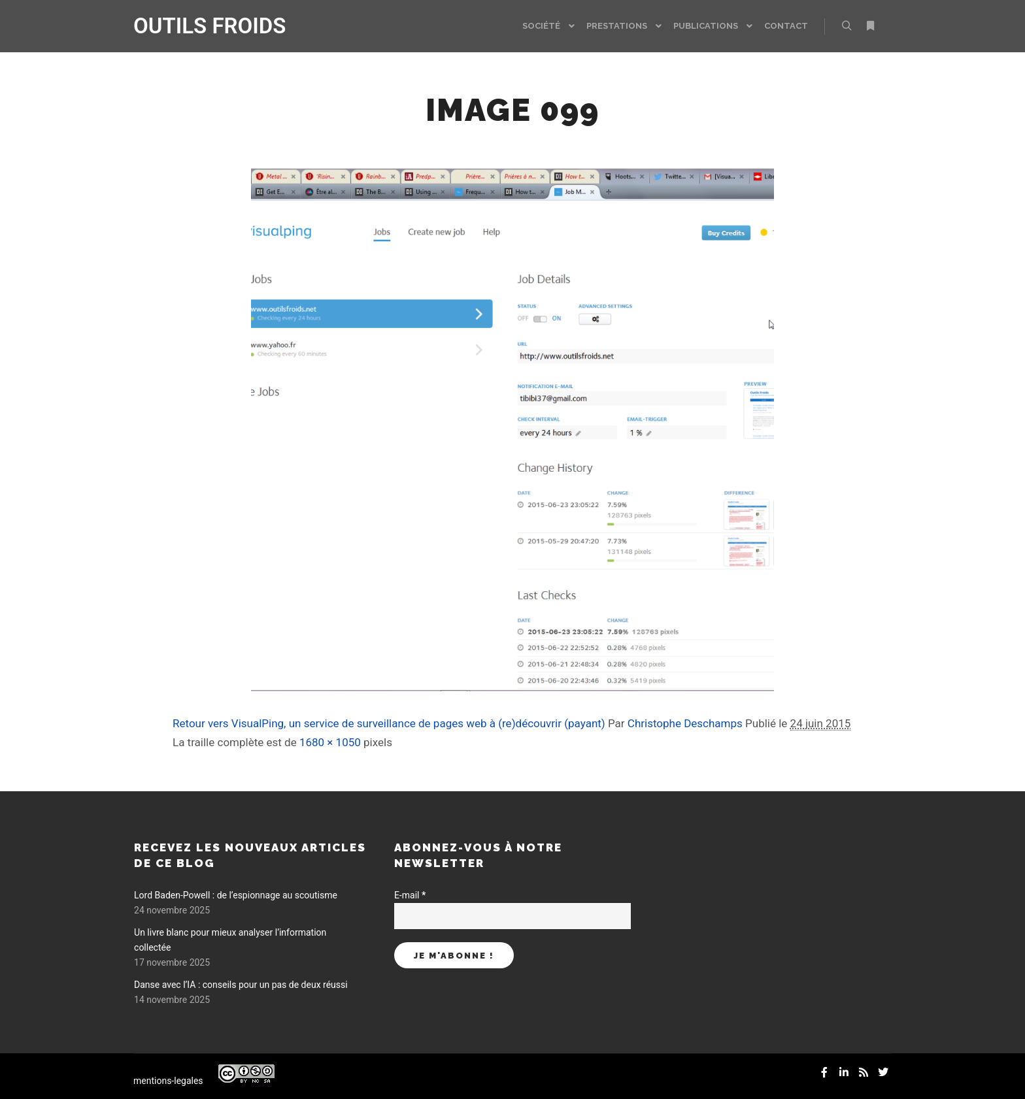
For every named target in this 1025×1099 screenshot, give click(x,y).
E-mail (410, 895)
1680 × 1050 (330, 742)
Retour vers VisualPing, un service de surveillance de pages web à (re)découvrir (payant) (389, 723)
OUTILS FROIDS (198, 26)
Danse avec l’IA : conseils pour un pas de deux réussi (241, 984)
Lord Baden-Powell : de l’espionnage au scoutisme (235, 895)
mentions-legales (168, 1080)
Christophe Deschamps (685, 723)
